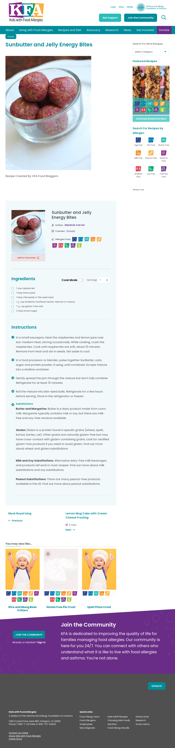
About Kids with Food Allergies (25, 736)
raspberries (25, 288)
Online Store (15, 739)
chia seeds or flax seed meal (34, 297)
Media (130, 7)
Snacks (11, 36)
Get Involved (145, 30)
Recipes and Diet (69, 30)
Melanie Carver (75, 225)
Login (113, 7)
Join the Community (141, 17)
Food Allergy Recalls (118, 728)
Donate (164, 30)
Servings (92, 280)
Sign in (41, 642)
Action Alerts (143, 724)
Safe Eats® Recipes (118, 716)
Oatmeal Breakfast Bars (151, 118)
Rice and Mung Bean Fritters (22, 608)
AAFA (163, 4)
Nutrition (112, 724)
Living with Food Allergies (36, 30)
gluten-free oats (29, 306)
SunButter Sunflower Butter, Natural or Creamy (45, 302)
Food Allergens (88, 720)
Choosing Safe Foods (119, 720)
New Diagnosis (87, 728)
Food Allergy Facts (90, 716)
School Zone (142, 716)
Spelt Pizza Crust (99, 607)
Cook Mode (73, 280)
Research (112, 30)
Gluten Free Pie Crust (60, 607)
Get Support (110, 17)
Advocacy (93, 30)
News (127, 30)
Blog (121, 7)
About (10, 30)
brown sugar (26, 310)
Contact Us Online (18, 733)
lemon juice (25, 292)
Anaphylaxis (86, 724)
